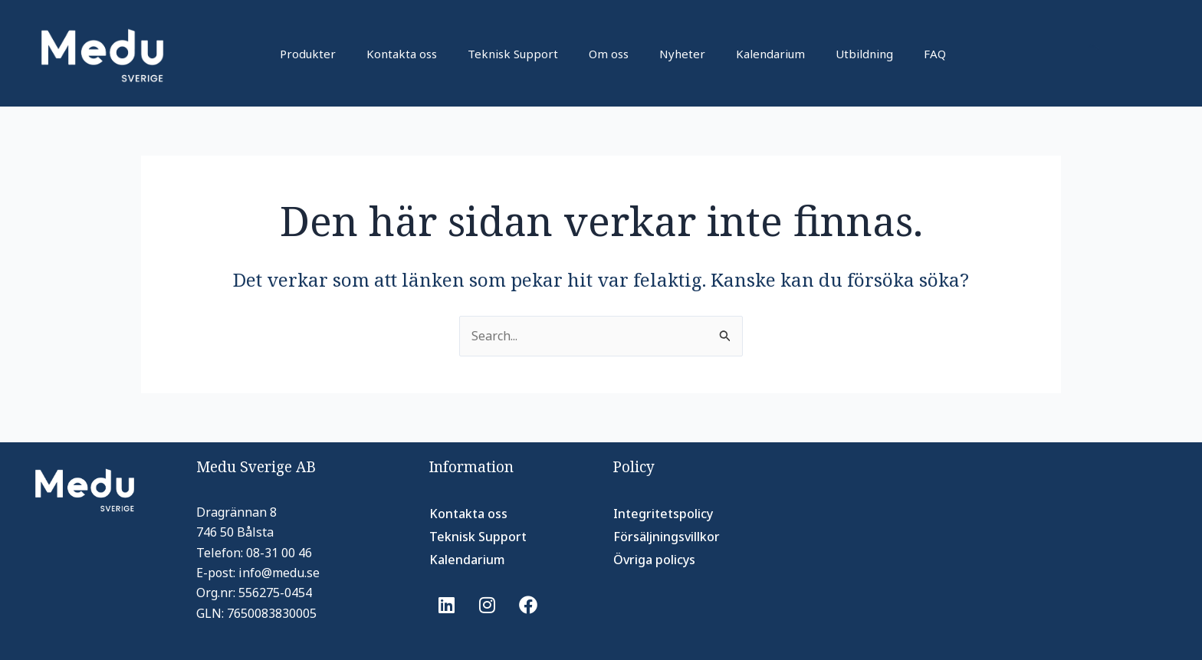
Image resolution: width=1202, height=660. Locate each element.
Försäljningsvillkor (666, 536)
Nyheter (682, 53)
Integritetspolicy (663, 513)
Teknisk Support (513, 53)
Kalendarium (770, 53)
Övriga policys (654, 559)
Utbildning (864, 53)
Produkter (308, 53)
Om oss (609, 53)
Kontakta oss (401, 53)
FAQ (935, 53)
